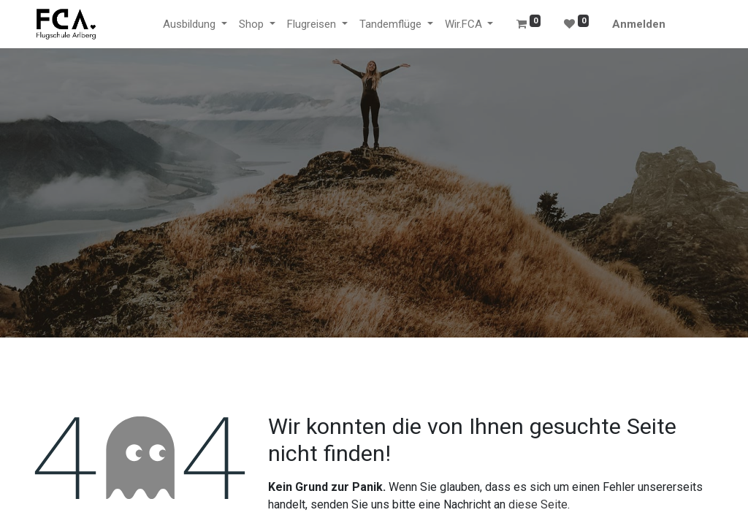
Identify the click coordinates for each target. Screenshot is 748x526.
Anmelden (638, 24)
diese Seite (538, 504)
